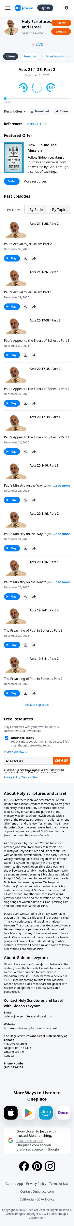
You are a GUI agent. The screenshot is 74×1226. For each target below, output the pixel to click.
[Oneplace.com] (24, 8)
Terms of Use (59, 1184)
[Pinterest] (37, 1166)
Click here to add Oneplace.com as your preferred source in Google (37, 1145)
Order (11, 181)
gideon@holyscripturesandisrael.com (28, 1016)
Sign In (45, 8)
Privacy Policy (36, 1184)
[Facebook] (24, 1166)
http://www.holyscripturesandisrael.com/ (30, 1028)
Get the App (14, 1184)
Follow (61, 23)
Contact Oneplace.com (37, 1191)
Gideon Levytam (34, 33)
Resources (30, 56)
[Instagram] (50, 1166)
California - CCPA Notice (37, 1199)
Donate (61, 31)
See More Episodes (37, 705)
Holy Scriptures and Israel (36, 24)
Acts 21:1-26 (36, 124)
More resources (35, 181)
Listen (10, 56)
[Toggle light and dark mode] (66, 8)
